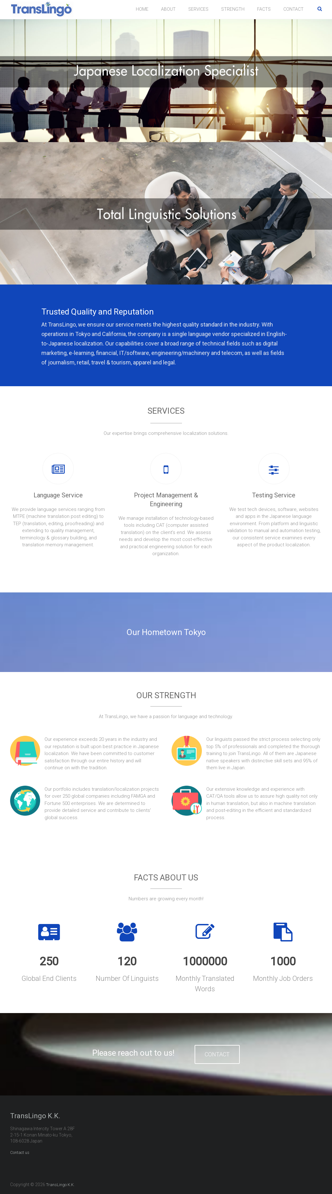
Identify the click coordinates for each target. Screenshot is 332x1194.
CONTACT (293, 9)
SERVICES (198, 9)
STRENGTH (232, 9)
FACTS (264, 9)
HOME (142, 9)
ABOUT (168, 9)
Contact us (19, 1151)
